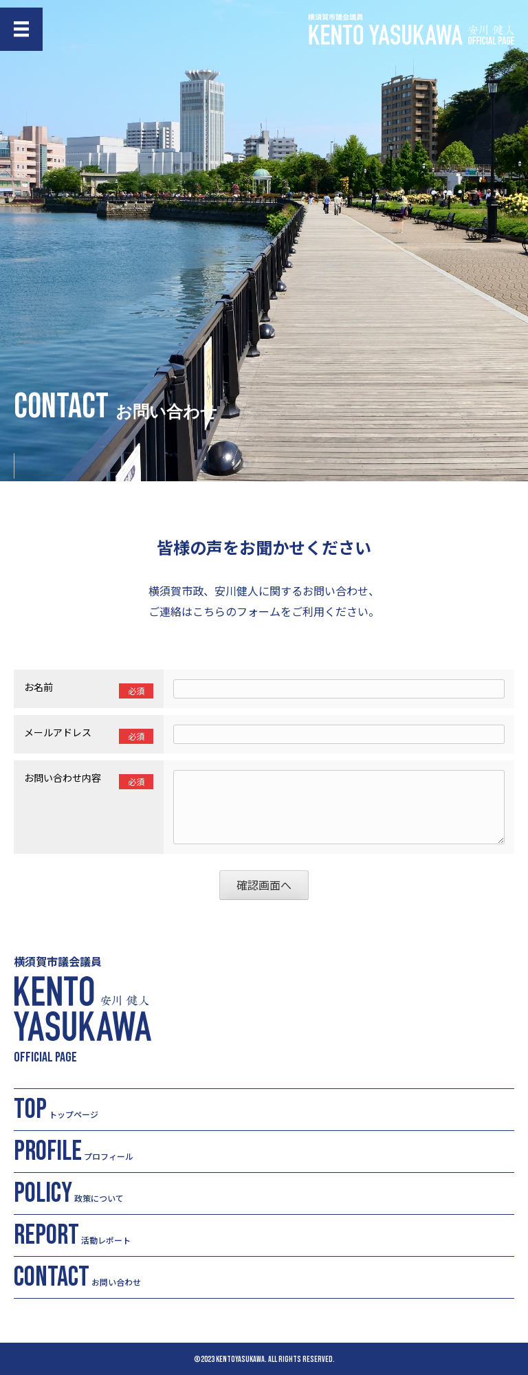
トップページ (56, 1109)
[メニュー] (21, 29)
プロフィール (73, 1151)
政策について (69, 1193)
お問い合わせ (77, 1277)
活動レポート (72, 1235)
